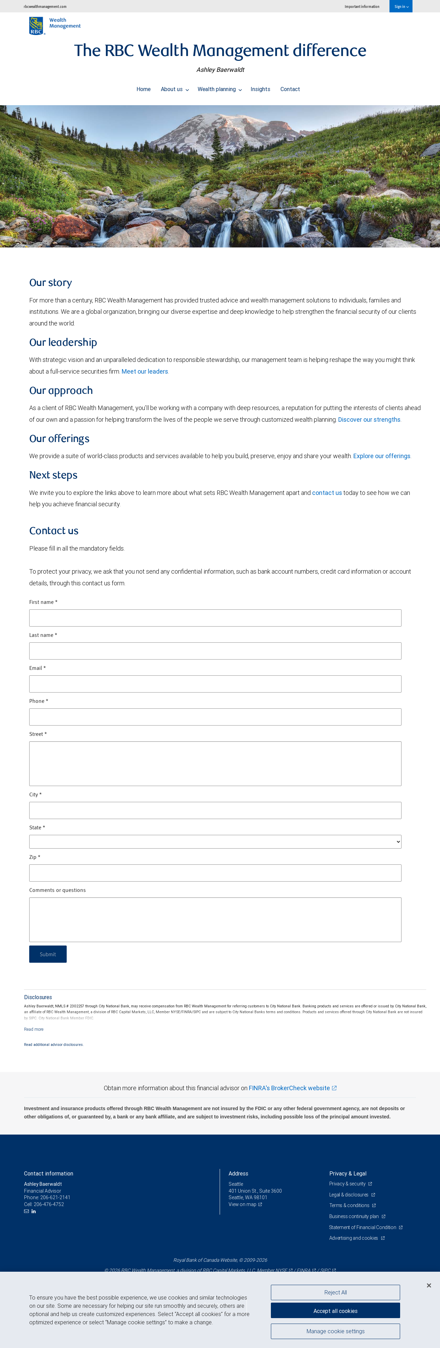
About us (175, 87)
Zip (35, 857)
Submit (48, 954)
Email (37, 668)
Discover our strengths (369, 419)
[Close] (429, 1285)
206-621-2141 (55, 1197)
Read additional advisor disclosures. (54, 1044)
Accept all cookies (336, 1310)
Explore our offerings (381, 456)
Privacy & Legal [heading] (347, 1173)
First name (43, 602)
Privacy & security (348, 1184)
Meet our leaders (145, 371)
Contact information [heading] (48, 1173)
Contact (290, 87)
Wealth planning (220, 87)
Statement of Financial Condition (363, 1227)
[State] (215, 842)
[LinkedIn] (34, 1211)
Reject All (335, 1292)
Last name (43, 635)
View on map (243, 1204)
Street (38, 734)
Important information (362, 6)
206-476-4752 (49, 1204)
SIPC (325, 1270)
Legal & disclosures (349, 1195)
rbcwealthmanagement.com (45, 6)
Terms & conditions (350, 1205)
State (37, 828)
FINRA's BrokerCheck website (289, 1088)
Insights (260, 87)
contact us (327, 493)
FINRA (303, 1270)
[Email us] (27, 1211)
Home (143, 87)
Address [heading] (238, 1173)
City (35, 795)
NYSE (281, 1270)
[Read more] (34, 1029)
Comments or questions (57, 890)
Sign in (402, 6)
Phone (38, 701)
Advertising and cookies (354, 1238)
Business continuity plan (354, 1216)
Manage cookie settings (336, 1331)
